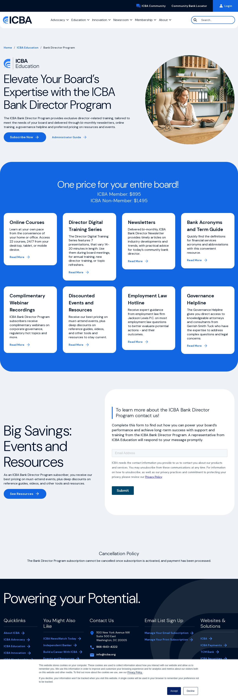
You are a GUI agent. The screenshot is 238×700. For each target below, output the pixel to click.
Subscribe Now (28, 138)
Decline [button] (190, 691)
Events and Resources (58, 658)
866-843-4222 (107, 647)
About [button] (163, 20)
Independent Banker (57, 645)
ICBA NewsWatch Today (59, 638)
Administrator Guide (70, 137)
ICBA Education (27, 47)
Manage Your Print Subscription (166, 640)
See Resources (21, 494)
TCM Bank (213, 652)
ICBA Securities (211, 658)
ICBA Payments (213, 645)
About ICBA (12, 633)
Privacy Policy (135, 672)
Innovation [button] (99, 20)
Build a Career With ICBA (60, 652)
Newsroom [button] (121, 20)
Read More (17, 257)
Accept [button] (174, 691)
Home (8, 47)
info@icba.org (106, 654)
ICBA (204, 638)
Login (225, 6)
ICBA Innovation (15, 653)
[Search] (213, 19)
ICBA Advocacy (14, 639)
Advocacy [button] (58, 20)
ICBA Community (152, 6)
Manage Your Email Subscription (167, 633)
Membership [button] (144, 20)
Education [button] (78, 20)
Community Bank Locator (190, 6)
